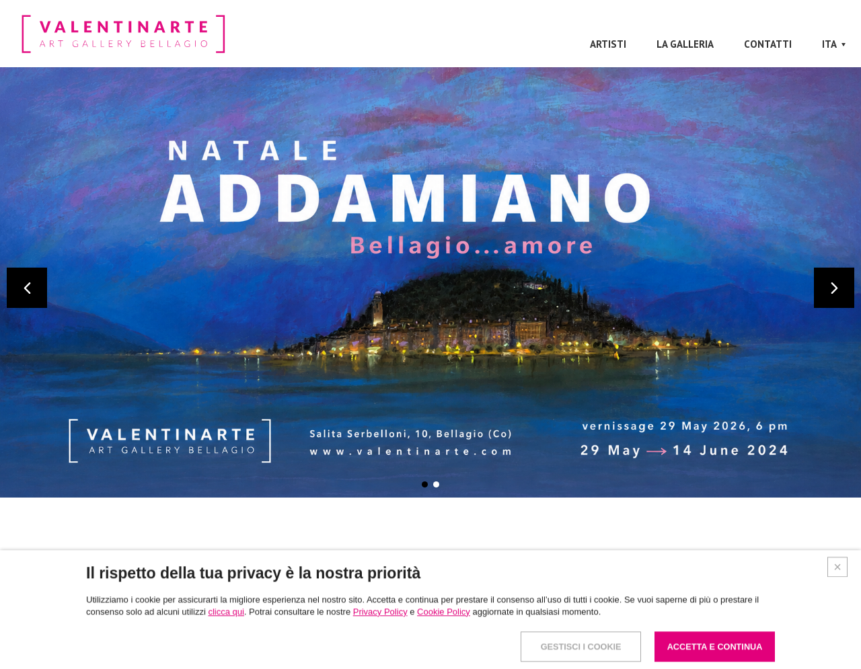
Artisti (608, 44)
